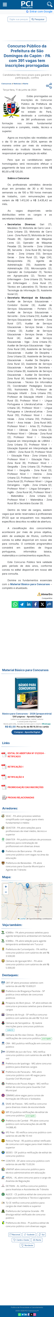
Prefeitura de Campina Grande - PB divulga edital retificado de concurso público (25, 1214)
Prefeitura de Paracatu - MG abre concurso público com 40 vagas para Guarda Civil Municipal (26, 1075)
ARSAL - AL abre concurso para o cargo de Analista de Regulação (28, 1179)
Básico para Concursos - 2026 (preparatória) (27, 713)
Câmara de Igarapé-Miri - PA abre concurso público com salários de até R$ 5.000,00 (27, 964)
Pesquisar (38, 19)
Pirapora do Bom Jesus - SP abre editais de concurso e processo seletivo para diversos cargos (29, 1006)
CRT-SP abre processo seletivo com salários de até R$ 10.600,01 (24, 984)
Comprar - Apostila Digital (27, 732)
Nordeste (27, 1245)
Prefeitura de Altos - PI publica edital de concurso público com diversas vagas (27, 1224)
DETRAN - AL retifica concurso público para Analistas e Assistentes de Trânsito (27, 1187)
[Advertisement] (27, 31)
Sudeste (29, 1234)
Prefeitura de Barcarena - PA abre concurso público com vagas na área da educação (27, 855)
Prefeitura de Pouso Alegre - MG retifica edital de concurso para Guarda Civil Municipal (27, 1087)
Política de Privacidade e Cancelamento (27, 1307)
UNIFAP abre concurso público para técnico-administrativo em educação (25, 1171)
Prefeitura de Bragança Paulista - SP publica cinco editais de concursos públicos (25, 994)
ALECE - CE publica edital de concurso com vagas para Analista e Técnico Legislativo (29, 1196)
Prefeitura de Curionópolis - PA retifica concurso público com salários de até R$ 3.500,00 (27, 953)
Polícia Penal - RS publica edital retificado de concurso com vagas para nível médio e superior (29, 1144)
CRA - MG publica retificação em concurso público (28, 1045)
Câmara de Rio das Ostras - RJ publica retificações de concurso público (29, 1036)
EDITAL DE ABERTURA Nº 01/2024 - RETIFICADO (26, 755)
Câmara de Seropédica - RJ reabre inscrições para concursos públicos (25, 1026)
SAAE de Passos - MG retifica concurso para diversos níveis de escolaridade (26, 1105)
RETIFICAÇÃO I (15, 766)
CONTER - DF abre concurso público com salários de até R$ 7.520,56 (28, 1162)
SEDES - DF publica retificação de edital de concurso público (29, 1154)
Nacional (15, 1234)
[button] (5, 4)
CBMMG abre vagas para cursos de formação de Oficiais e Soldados (25, 1097)
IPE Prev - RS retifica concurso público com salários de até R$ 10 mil (28, 1134)
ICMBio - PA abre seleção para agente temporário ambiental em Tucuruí (26, 942)
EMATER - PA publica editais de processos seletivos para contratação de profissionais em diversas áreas (28, 843)
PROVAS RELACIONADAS (21, 797)
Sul (41, 1234)
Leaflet (22, 919)
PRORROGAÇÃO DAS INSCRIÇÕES (25, 787)
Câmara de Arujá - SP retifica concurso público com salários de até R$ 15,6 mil (27, 1016)
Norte (37, 1240)
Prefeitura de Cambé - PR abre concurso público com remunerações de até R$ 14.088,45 (27, 1124)
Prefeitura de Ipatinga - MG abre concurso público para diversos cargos (28, 1065)
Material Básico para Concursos (30, 584)
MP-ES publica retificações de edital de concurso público (27, 1114)
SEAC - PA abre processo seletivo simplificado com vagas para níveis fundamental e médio (25, 819)
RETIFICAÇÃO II (16, 777)
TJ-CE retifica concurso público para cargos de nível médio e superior (25, 1204)
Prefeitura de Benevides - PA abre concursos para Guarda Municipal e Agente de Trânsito (25, 866)
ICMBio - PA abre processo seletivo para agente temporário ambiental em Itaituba (28, 934)
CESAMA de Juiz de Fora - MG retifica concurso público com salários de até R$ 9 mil (28, 1055)
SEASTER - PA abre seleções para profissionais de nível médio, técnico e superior (26, 831)
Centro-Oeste (21, 1240)
